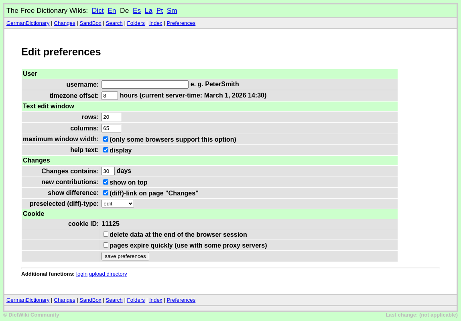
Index (155, 23)
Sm (172, 10)
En (112, 10)
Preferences (181, 23)
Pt (159, 10)
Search (114, 23)
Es (137, 10)
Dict (98, 10)
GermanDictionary (27, 23)
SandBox (91, 23)
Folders (136, 23)
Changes (64, 23)
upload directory (108, 274)
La (148, 10)
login (81, 274)
